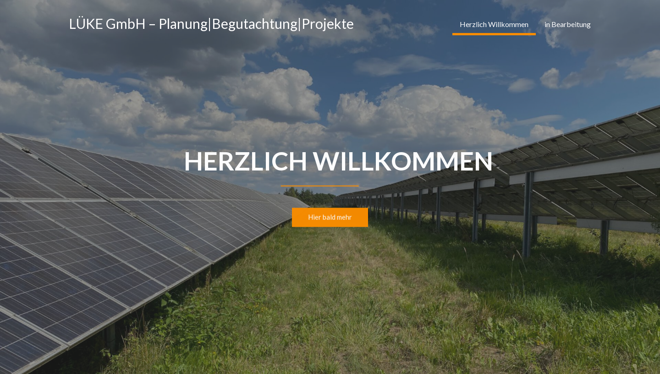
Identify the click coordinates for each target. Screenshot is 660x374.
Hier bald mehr (330, 218)
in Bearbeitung (567, 24)
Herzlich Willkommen (494, 24)
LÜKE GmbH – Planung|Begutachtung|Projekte (211, 23)
